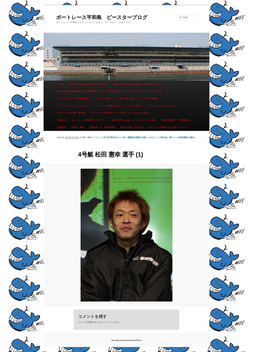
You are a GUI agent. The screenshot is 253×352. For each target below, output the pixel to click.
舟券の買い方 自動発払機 (102, 127)
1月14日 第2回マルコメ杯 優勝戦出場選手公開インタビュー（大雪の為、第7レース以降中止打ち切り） (149, 137)
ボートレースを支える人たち (162, 105)
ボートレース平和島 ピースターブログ (101, 17)
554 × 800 (86, 137)
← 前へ (184, 137)
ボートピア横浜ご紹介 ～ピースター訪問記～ (120, 105)
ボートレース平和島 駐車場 (71, 113)
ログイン (104, 322)
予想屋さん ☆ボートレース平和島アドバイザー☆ (82, 120)
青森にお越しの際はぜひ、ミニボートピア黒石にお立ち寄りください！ (154, 127)
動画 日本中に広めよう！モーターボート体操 (134, 120)
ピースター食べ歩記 (125, 98)
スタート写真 (103, 98)
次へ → (193, 137)
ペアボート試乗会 (148, 98)
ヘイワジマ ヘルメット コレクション (75, 105)
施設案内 (61, 127)
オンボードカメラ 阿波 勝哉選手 (74, 98)
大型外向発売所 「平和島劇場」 (176, 120)
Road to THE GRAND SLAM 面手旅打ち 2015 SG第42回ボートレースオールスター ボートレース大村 (109, 91)
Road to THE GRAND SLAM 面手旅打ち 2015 (138, 84)
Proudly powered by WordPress (126, 340)
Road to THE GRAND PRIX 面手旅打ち (88, 84)
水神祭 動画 (77, 127)
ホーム (60, 84)
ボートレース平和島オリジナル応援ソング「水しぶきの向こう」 (121, 113)
